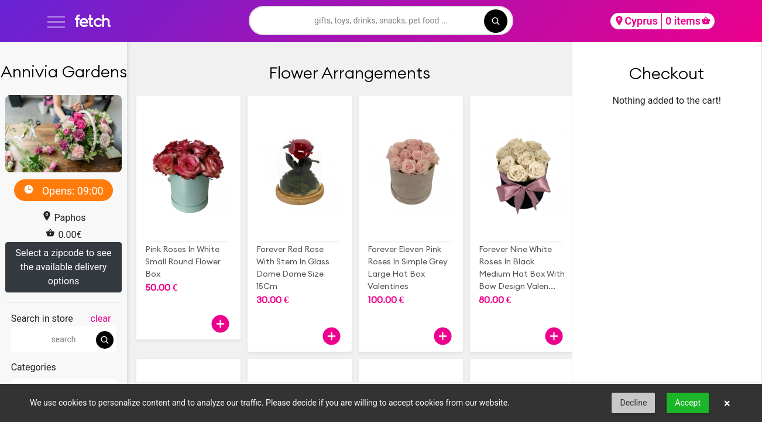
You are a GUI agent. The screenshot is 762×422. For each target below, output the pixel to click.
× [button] (727, 403)
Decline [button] (633, 402)
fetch (92, 21)
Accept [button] (688, 402)
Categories (33, 367)
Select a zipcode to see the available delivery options (64, 267)
